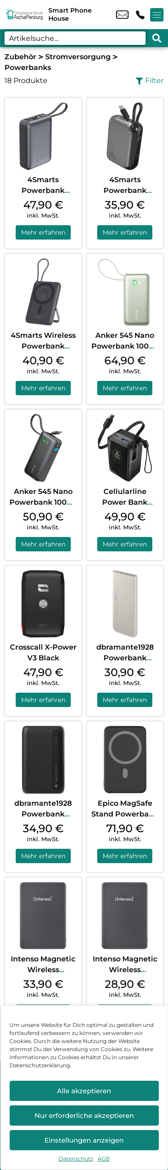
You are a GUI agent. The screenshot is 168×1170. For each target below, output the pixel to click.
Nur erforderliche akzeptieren (84, 1115)
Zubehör (20, 56)
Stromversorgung (78, 56)
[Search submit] (157, 38)
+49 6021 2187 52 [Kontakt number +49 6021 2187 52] (140, 14)
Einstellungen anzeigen (84, 1140)
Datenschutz (76, 1158)
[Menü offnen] (157, 15)
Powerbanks (27, 67)
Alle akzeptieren (84, 1091)
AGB (104, 1158)
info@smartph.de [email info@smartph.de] (122, 14)
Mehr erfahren (43, 232)
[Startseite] (24, 14)
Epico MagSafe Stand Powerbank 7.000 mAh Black (124, 814)
